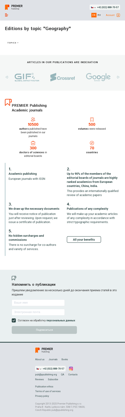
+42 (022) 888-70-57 (108, 7)
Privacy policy (42, 396)
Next (118, 77)
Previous (7, 77)
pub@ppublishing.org (46, 374)
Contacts (73, 374)
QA (62, 374)
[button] (105, 7)
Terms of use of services (48, 391)
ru (99, 15)
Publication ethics (44, 386)
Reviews (39, 379)
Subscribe (53, 379)
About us (39, 359)
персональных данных (60, 320)
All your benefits (84, 239)
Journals (53, 359)
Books (65, 359)
